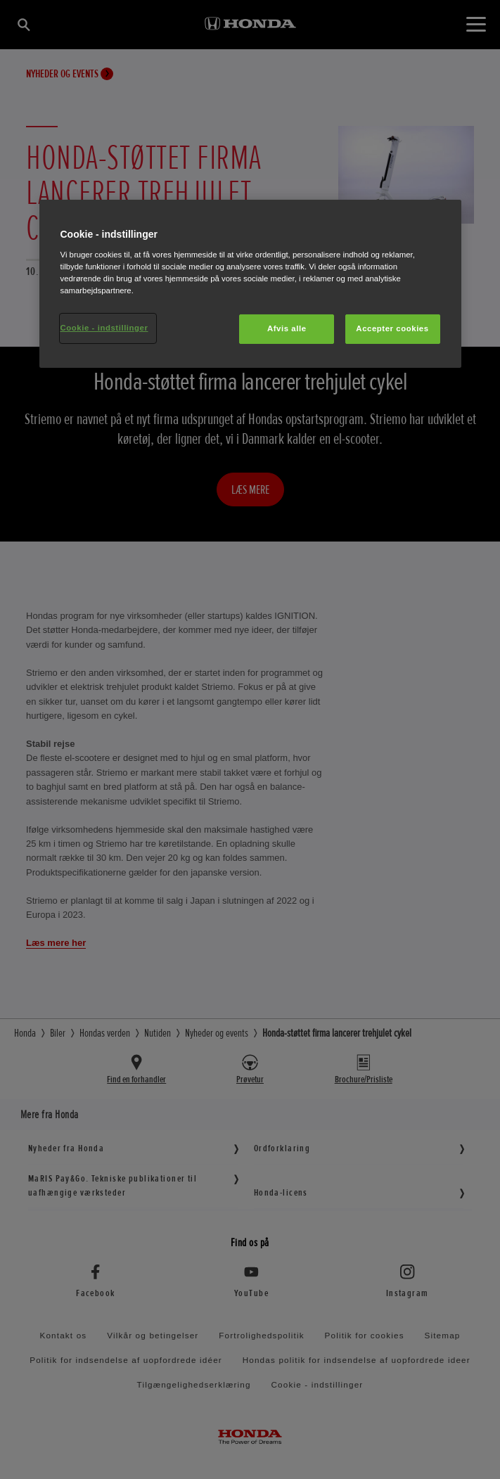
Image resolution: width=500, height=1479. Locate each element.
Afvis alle (287, 328)
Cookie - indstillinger (104, 328)
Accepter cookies (392, 328)
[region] (250, 284)
